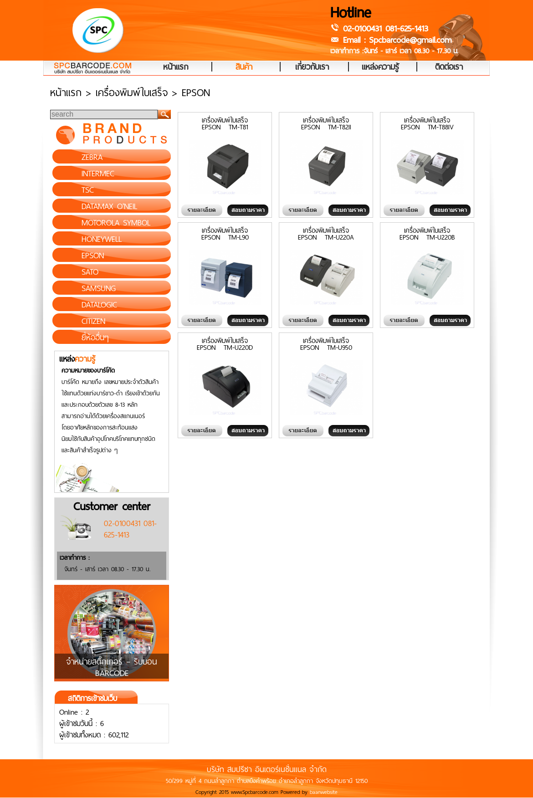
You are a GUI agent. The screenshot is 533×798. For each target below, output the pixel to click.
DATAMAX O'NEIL (109, 206)
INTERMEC (98, 173)
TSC (88, 190)
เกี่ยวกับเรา (312, 67)
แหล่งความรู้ (380, 67)
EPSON (93, 255)
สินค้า (244, 67)
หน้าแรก (175, 67)
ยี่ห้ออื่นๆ (95, 337)
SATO (90, 272)
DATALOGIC (99, 304)
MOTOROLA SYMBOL (116, 222)
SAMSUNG (99, 288)
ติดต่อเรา (449, 67)
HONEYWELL (102, 239)
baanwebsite (324, 792)
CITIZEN (93, 321)
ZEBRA (92, 157)
